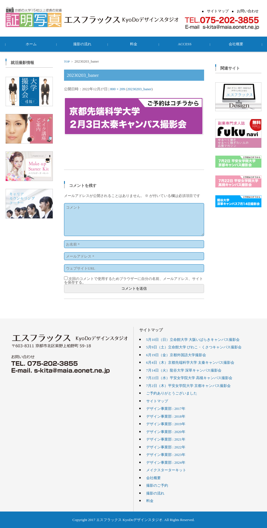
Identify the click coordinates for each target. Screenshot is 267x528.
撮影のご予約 (157, 485)
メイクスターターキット (166, 470)
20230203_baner (139, 89)
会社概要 (236, 44)
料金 (133, 44)
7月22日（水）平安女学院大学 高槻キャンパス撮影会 (189, 377)
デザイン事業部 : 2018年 (165, 416)
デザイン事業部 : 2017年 (165, 408)
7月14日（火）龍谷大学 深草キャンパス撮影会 (184, 370)
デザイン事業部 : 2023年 (165, 454)
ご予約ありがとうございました (171, 393)
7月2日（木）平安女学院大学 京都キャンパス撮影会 (188, 385)
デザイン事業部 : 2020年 (165, 431)
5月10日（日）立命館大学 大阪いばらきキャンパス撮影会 (193, 339)
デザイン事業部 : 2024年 (165, 462)
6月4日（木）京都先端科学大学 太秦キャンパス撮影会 (190, 362)
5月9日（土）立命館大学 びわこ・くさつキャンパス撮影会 (194, 347)
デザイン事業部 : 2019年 (165, 423)
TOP (67, 61)
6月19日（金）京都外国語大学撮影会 (176, 354)
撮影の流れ (82, 44)
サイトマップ (157, 401)
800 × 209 (117, 89)
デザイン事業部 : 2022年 (165, 447)
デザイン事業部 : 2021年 (165, 439)
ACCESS (185, 44)
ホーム (31, 44)
